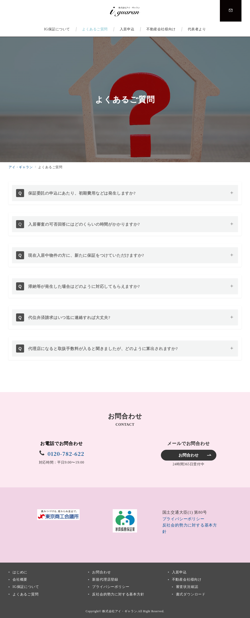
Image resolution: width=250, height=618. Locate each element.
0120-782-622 (65, 453)
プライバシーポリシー (183, 519)
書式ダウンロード (191, 594)
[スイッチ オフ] (230, 11)
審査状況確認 (187, 587)
